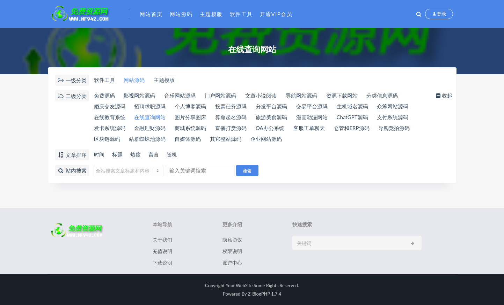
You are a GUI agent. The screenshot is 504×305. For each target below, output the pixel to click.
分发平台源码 (271, 106)
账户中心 (232, 263)
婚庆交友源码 (109, 106)
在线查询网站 (150, 117)
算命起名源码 (231, 117)
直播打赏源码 (231, 128)
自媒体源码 (188, 139)
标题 (117, 154)
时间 (99, 154)
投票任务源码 (231, 106)
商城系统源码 (190, 128)
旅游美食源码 (271, 117)
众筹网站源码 (392, 106)
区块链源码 (107, 139)
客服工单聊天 (309, 128)
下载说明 (162, 263)
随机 (172, 154)
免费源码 (104, 95)
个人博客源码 (190, 106)
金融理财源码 (150, 128)
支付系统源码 (392, 117)
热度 (135, 154)
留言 (153, 154)
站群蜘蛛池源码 (147, 139)
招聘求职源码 (150, 106)
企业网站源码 (266, 139)
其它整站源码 (225, 139)
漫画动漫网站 (312, 117)
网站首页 (151, 14)
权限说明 (232, 251)
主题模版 (211, 14)
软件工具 (241, 14)
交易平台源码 (312, 106)
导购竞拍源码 (394, 128)
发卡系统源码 (109, 128)
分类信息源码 (382, 95)
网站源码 (181, 14)
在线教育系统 (109, 117)
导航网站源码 (301, 95)
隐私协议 (232, 240)
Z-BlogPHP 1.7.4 (264, 294)
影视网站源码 (139, 95)
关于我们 (162, 240)
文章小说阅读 (261, 95)
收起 (443, 95)
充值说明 (162, 251)
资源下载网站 (342, 95)
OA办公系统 (270, 128)
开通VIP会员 (276, 14)
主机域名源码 (352, 106)
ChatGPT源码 (352, 117)
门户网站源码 (220, 95)
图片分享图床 (190, 117)
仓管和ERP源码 (351, 128)
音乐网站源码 (180, 95)
